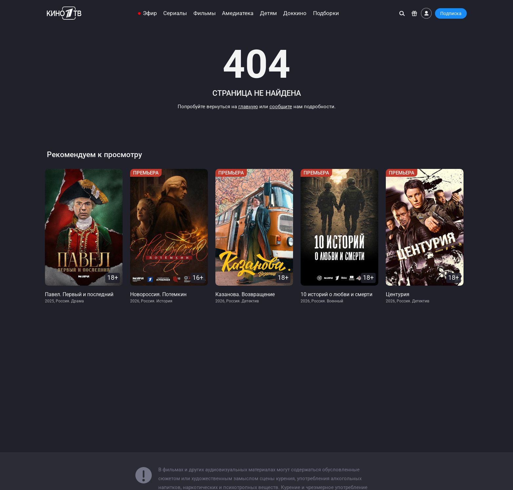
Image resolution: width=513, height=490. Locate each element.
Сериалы (175, 13)
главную (248, 107)
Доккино (294, 13)
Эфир (150, 13)
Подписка (451, 13)
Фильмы (204, 13)
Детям (268, 13)
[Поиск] (402, 13)
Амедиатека (237, 13)
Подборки (326, 13)
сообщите (280, 107)
